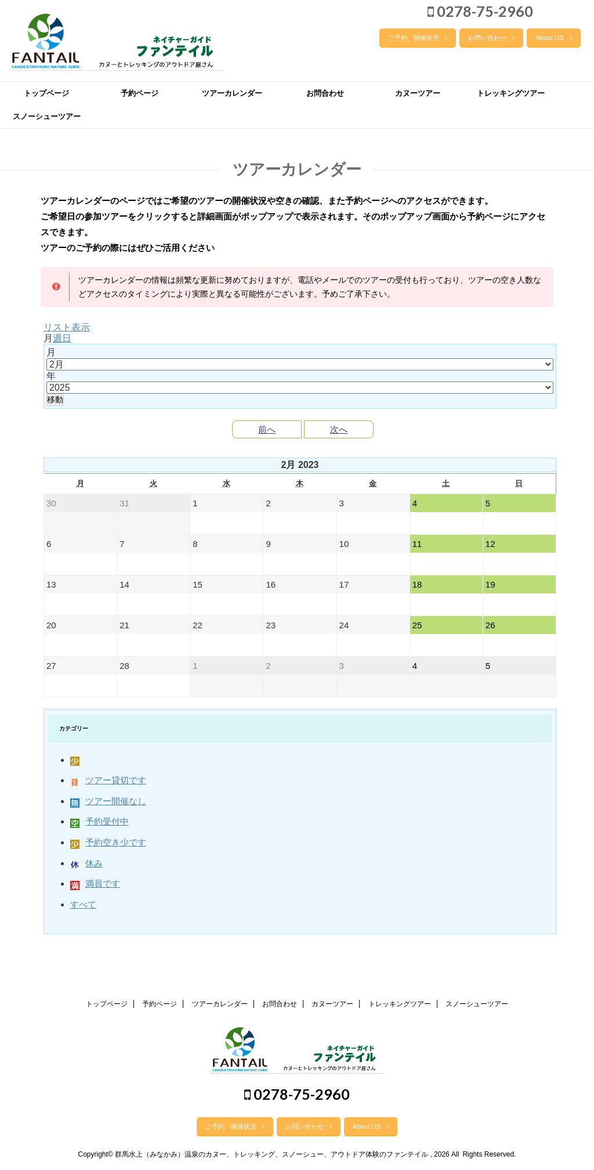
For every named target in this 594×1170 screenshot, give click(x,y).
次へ (338, 429)
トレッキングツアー (511, 93)
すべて (83, 904)
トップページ (46, 93)
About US (553, 37)
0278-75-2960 (480, 11)
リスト (67, 327)
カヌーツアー (417, 93)
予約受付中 (99, 821)
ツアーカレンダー (232, 93)
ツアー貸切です (108, 780)
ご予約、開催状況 (417, 37)
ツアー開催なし (108, 801)
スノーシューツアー (47, 116)
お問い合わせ (491, 37)
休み (86, 863)
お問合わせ (325, 93)
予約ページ (139, 93)
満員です (95, 883)
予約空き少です (108, 842)
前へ (267, 429)
